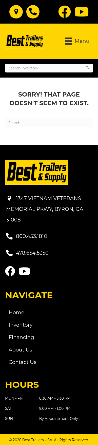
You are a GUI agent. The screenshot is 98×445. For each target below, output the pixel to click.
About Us (20, 350)
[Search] (49, 123)
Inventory (21, 325)
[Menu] (77, 41)
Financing (21, 337)
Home (16, 312)
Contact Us (22, 362)
